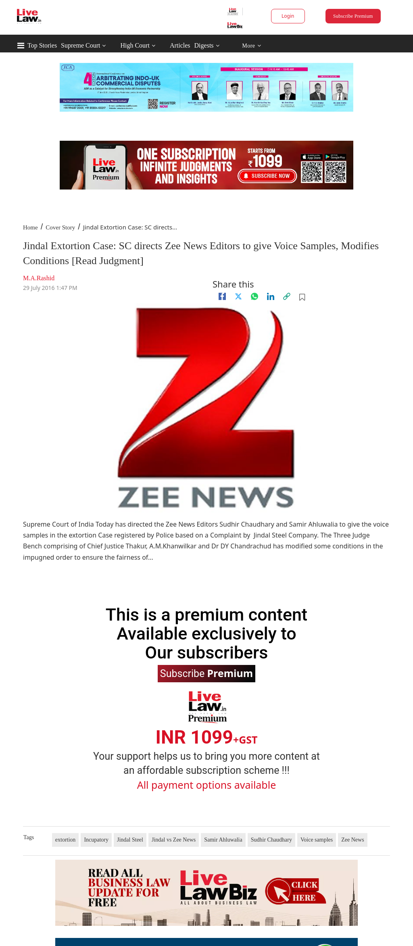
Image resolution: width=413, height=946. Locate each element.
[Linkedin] (270, 296)
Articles (180, 45)
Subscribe (206, 673)
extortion (65, 840)
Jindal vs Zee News (174, 840)
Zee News (352, 840)
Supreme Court (80, 45)
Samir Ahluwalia (223, 840)
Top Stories (42, 45)
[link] (286, 296)
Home (30, 227)
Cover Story (60, 227)
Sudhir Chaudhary (271, 840)
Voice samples (316, 840)
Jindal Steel (130, 840)
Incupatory (96, 840)
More (251, 46)
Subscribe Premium (353, 16)
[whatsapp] (254, 296)
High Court (134, 45)
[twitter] (238, 296)
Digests (204, 45)
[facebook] (222, 296)
